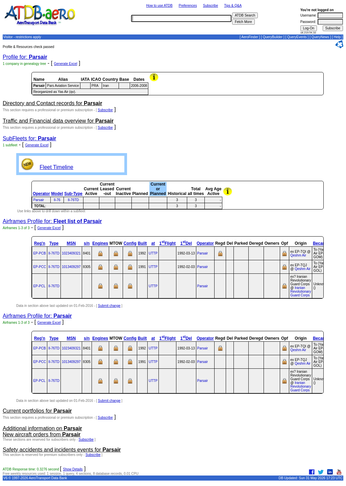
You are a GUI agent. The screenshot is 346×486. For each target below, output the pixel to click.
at (153, 243)
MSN (71, 243)
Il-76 (57, 200)
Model (57, 193)
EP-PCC (39, 267)
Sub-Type (73, 193)
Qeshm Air (298, 255)
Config (130, 243)
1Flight (167, 243)
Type (53, 243)
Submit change (109, 306)
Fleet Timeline (56, 167)
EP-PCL (39, 286)
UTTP (153, 253)
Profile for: (25, 57)
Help (337, 37)
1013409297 (71, 267)
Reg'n (39, 243)
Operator (41, 193)
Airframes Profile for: (52, 221)
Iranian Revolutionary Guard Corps (300, 291)
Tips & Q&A (233, 5)
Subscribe (210, 5)
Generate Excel (65, 64)
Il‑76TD (53, 253)
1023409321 (71, 253)
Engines (100, 243)
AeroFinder (249, 37)
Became (320, 243)
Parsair (38, 200)
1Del (186, 243)
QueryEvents (297, 37)
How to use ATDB (159, 5)
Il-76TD (73, 200)
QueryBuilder (272, 37)
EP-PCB (39, 253)
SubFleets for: (29, 138)
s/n (87, 243)
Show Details (72, 469)
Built (142, 243)
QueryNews (320, 37)
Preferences (188, 5)
